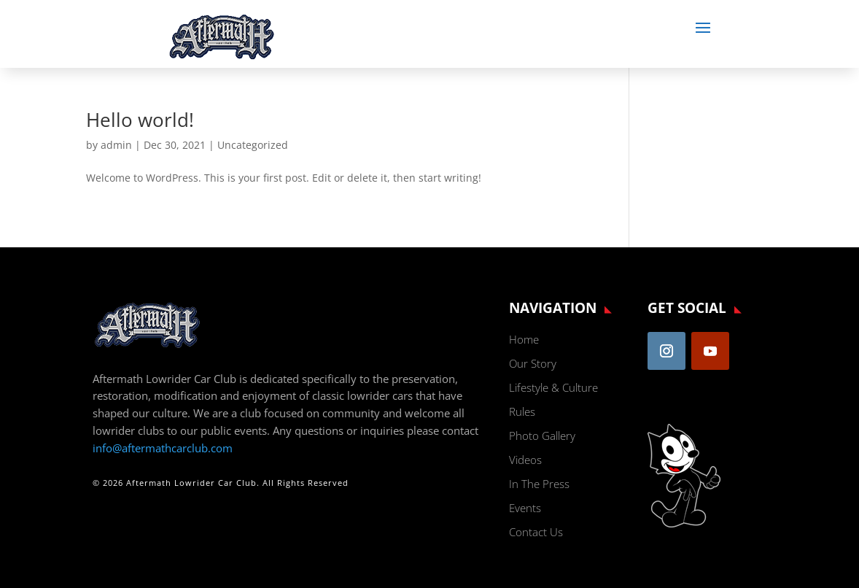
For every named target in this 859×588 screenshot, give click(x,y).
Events (525, 507)
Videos (525, 459)
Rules (522, 411)
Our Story (532, 363)
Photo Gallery (542, 435)
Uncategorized (252, 145)
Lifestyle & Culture (553, 387)
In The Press (539, 483)
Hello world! (140, 120)
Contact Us (536, 532)
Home (524, 339)
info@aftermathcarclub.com (163, 448)
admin (116, 145)
